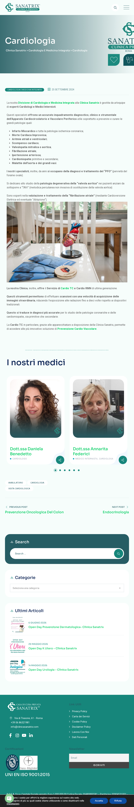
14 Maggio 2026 (37, 665)
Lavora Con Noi (80, 731)
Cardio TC (67, 288)
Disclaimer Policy (81, 726)
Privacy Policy (79, 711)
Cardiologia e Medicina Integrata (24, 90)
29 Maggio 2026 (38, 644)
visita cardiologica (19, 488)
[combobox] (67, 588)
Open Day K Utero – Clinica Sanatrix (52, 648)
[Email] (99, 758)
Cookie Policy (79, 721)
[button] (55, 470)
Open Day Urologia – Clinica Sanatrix (53, 669)
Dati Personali (79, 737)
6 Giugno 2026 (37, 622)
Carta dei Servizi (81, 716)
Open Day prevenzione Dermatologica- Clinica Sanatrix (66, 627)
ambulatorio (15, 482)
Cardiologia (37, 482)
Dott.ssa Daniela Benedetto (26, 451)
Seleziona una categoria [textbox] (26, 588)
